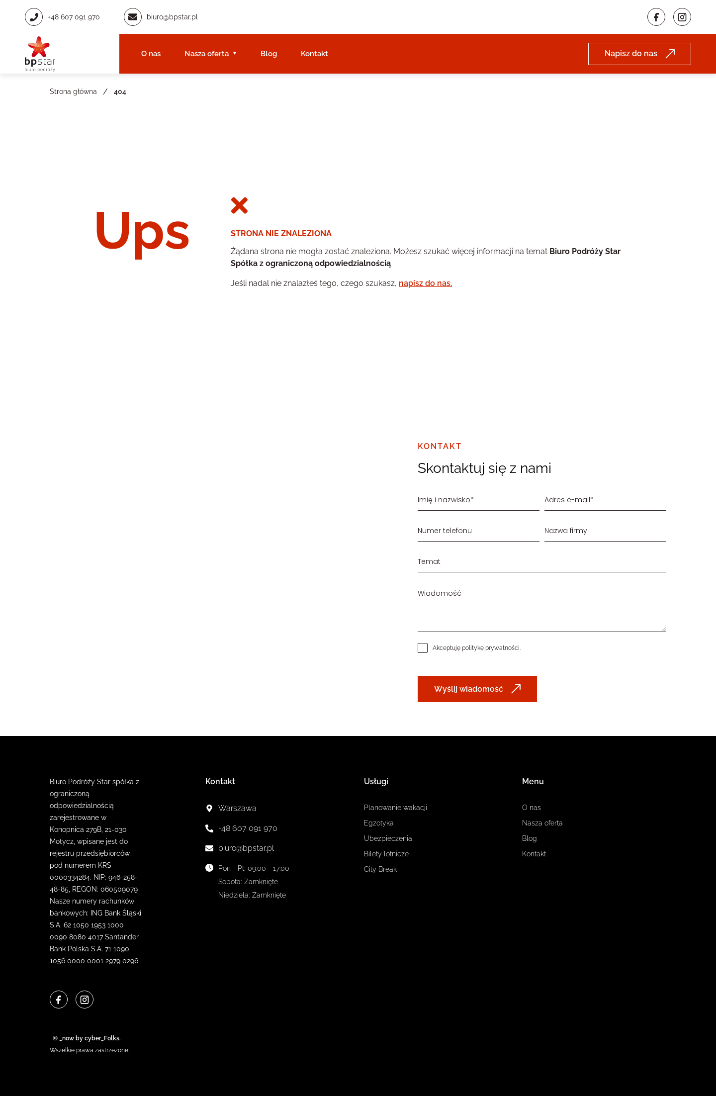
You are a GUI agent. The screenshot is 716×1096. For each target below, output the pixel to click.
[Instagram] (682, 17)
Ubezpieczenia (388, 838)
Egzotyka (379, 823)
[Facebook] (656, 17)
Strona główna (73, 91)
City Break (380, 869)
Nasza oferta (206, 53)
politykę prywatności (491, 647)
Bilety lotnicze (386, 854)
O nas (151, 53)
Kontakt (314, 53)
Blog (269, 53)
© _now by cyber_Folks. (85, 1038)
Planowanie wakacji (395, 808)
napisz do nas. (425, 283)
